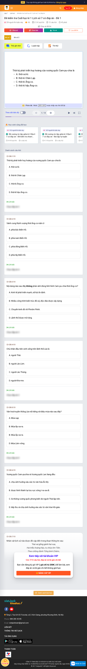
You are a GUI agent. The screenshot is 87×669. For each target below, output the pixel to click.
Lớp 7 (6, 13)
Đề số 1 (7, 37)
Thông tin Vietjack (13, 631)
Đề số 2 (16, 37)
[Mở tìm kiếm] (60, 8)
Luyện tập (33, 46)
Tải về (53, 30)
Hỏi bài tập (5, 662)
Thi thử (53, 46)
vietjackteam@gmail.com (19, 623)
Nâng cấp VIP (43, 573)
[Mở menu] (12, 8)
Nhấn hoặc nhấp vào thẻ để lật (43, 105)
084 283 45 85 (15, 619)
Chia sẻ (14, 30)
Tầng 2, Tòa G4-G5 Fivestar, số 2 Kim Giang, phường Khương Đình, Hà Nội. (35, 615)
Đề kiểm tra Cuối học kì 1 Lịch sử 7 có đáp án (31, 13)
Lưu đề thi (73, 30)
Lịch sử (12, 13)
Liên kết (8, 627)
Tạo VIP (68, 8)
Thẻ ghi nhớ (13, 46)
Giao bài (33, 30)
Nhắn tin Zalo (78, 663)
